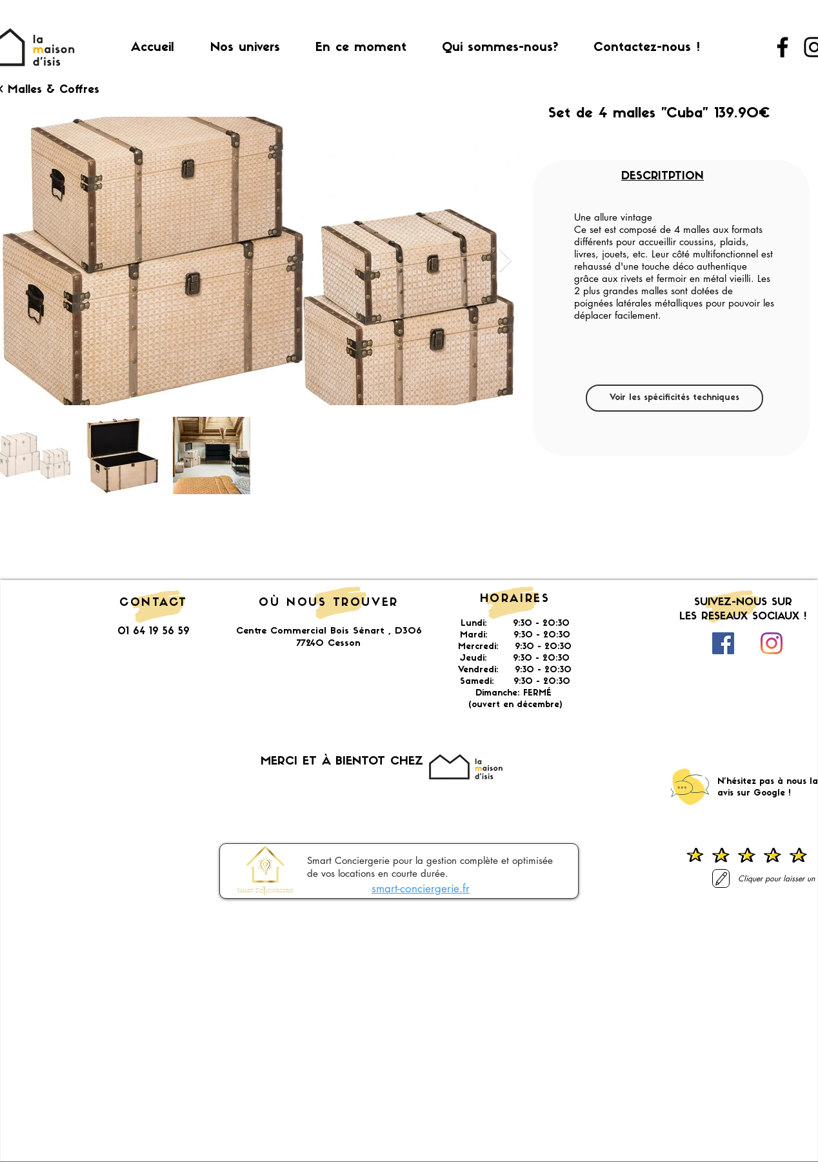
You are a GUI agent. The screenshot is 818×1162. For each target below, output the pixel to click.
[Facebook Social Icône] (723, 643)
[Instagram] (772, 643)
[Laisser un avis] (721, 878)
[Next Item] (505, 261)
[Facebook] (782, 47)
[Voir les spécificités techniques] (674, 398)
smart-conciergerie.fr (421, 888)
